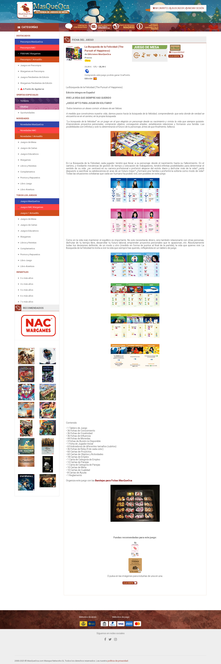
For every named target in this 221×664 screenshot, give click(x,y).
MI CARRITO (160, 8)
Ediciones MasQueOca (99, 54)
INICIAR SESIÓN (195, 8)
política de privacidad (118, 661)
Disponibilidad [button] (176, 52)
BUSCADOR (176, 8)
